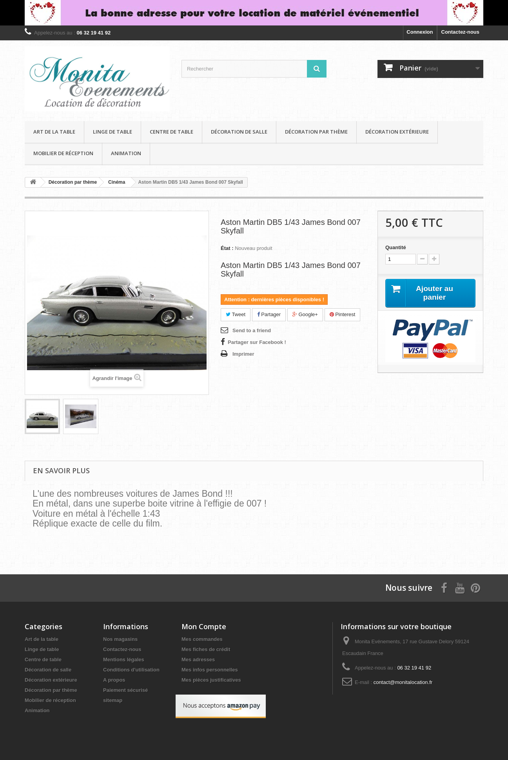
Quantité (395, 247)
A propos (114, 680)
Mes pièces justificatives (211, 680)
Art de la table (54, 131)
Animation (126, 153)
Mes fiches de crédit (205, 649)
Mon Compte (203, 626)
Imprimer (243, 354)
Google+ (305, 314)
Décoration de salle (239, 131)
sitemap (112, 700)
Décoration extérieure (397, 131)
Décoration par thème (316, 131)
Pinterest (343, 314)
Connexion (419, 32)
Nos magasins (120, 639)
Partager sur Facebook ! (257, 342)
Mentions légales (123, 659)
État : (227, 248)
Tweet (235, 314)
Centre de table (171, 131)
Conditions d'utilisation (131, 670)
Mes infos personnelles (209, 670)
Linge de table (112, 131)
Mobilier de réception (63, 153)
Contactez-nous (460, 32)
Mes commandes (202, 639)
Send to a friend (251, 330)
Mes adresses (198, 659)
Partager (269, 314)
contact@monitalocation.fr (403, 682)
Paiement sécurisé (125, 690)
